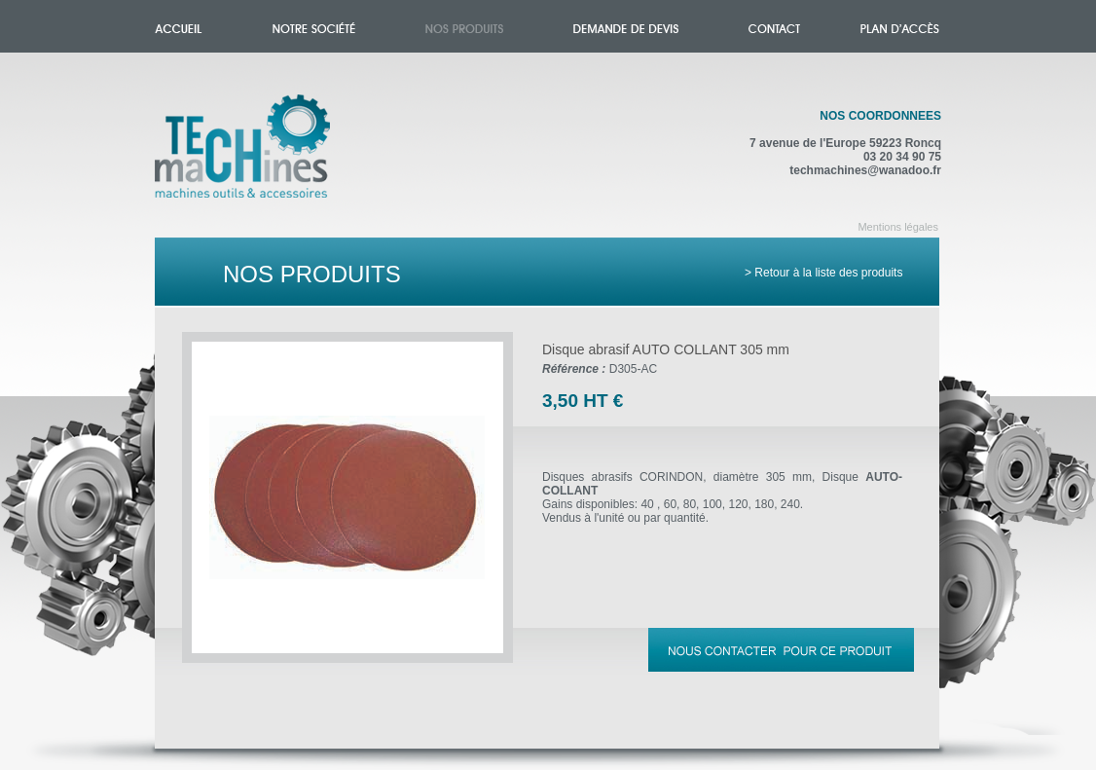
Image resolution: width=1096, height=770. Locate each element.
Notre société (314, 26)
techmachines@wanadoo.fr (865, 170)
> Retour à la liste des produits (823, 272)
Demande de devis (625, 26)
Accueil (262, 157)
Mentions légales (898, 227)
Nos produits (464, 26)
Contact (774, 26)
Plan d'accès (899, 26)
